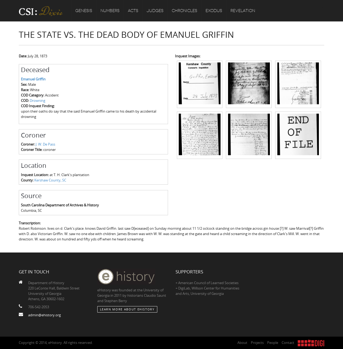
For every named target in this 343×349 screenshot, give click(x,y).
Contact (288, 342)
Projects (257, 342)
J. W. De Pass (45, 144)
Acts (133, 10)
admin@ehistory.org (44, 315)
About (242, 342)
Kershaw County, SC (50, 180)
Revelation (242, 10)
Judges (155, 10)
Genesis (83, 10)
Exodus (214, 10)
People (272, 342)
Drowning (37, 100)
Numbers (110, 10)
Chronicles (184, 10)
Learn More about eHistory (127, 309)
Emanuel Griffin (33, 79)
